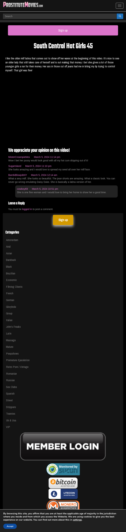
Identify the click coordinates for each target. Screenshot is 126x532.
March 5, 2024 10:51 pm (45, 188)
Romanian (11, 373)
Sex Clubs (11, 387)
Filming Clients (14, 287)
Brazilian (10, 273)
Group (9, 313)
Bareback (11, 260)
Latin (8, 333)
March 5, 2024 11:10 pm (38, 166)
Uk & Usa (11, 420)
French (9, 293)
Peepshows (12, 353)
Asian (9, 253)
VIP (8, 427)
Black (9, 267)
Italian (9, 320)
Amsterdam (12, 240)
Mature (9, 347)
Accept (10, 526)
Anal (8, 246)
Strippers (11, 407)
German (10, 300)
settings (77, 519)
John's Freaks (13, 327)
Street (9, 400)
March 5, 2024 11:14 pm (47, 157)
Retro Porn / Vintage (17, 367)
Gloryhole (11, 307)
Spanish (10, 393)
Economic (11, 280)
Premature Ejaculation (18, 360)
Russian (10, 380)
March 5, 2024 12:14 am (44, 175)
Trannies (10, 413)
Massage (11, 340)
